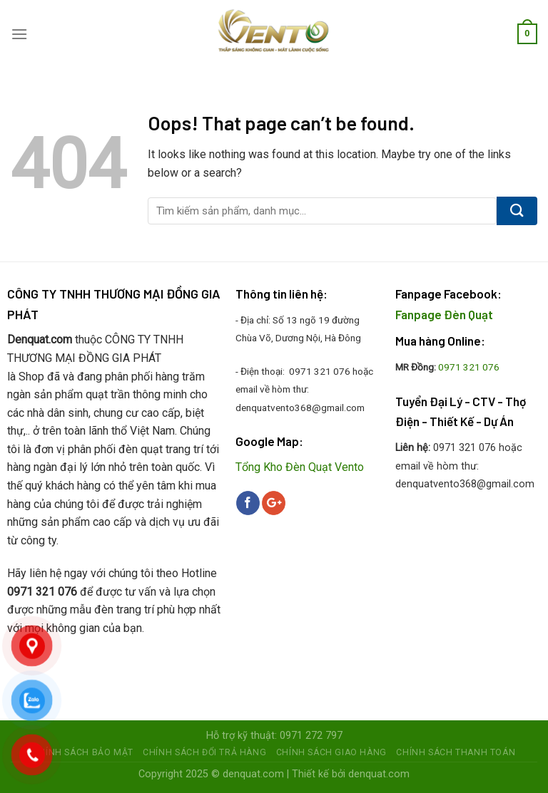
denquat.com (253, 774)
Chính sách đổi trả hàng (204, 752)
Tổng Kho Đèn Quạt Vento (299, 467)
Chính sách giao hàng (331, 752)
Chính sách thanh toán (455, 752)
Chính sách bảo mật (83, 752)
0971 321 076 (468, 367)
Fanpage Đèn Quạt (444, 314)
